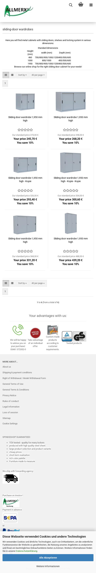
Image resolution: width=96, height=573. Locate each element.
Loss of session (10, 412)
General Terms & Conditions (16, 389)
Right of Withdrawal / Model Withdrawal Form (24, 378)
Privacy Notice (9, 395)
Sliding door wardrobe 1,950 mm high (25, 119)
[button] (6, 75)
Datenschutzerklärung (26, 551)
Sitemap (6, 418)
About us (7, 366)
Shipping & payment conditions (17, 372)
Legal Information (11, 406)
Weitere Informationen (48, 566)
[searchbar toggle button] (71, 5)
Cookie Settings (10, 423)
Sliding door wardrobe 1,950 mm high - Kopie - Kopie (71, 180)
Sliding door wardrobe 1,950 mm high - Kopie (25, 180)
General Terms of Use (13, 384)
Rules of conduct (11, 401)
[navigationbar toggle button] (91, 5)
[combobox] (22, 75)
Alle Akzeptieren (48, 557)
